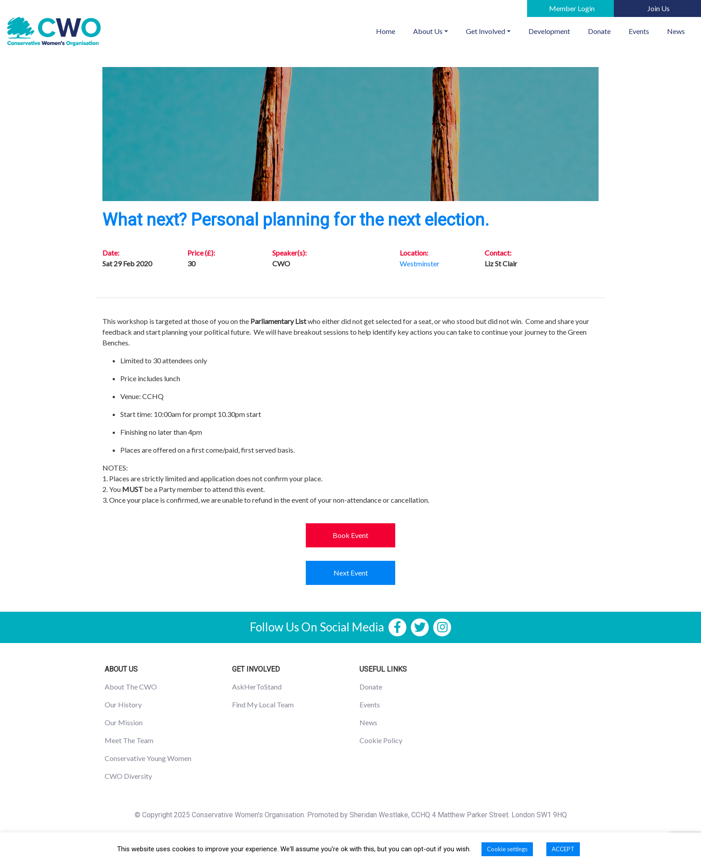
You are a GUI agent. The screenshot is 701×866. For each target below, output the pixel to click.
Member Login (572, 8)
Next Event (351, 572)
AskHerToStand (257, 686)
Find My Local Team (263, 704)
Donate (599, 31)
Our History (123, 704)
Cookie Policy (380, 740)
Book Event (350, 535)
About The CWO (131, 686)
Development (549, 31)
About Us (428, 31)
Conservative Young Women (148, 758)
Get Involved (485, 31)
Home (390, 30)
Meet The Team (129, 740)
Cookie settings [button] (507, 849)
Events (639, 31)
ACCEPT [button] (563, 849)
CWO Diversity (128, 776)
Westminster (419, 263)
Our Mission (124, 722)
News (676, 31)
